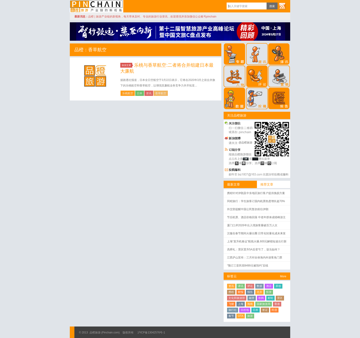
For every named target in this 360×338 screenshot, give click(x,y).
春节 (231, 316)
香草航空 (160, 93)
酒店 (269, 286)
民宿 (274, 310)
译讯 (240, 286)
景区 (280, 298)
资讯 (149, 93)
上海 (240, 304)
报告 (250, 292)
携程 (231, 292)
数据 (259, 286)
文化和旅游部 (236, 298)
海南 (250, 304)
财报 (240, 292)
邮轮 (270, 298)
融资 (251, 298)
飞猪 (231, 304)
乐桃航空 (127, 93)
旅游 (250, 316)
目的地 (245, 310)
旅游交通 (127, 65)
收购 (261, 298)
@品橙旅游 (245, 142)
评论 (250, 286)
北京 (259, 292)
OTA (240, 316)
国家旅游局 (263, 304)
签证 (265, 310)
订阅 (282, 6)
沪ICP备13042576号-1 (151, 332)
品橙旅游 (96, 6)
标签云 (232, 276)
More (283, 276)
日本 (139, 93)
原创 (278, 286)
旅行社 (232, 310)
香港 (277, 304)
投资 (269, 292)
